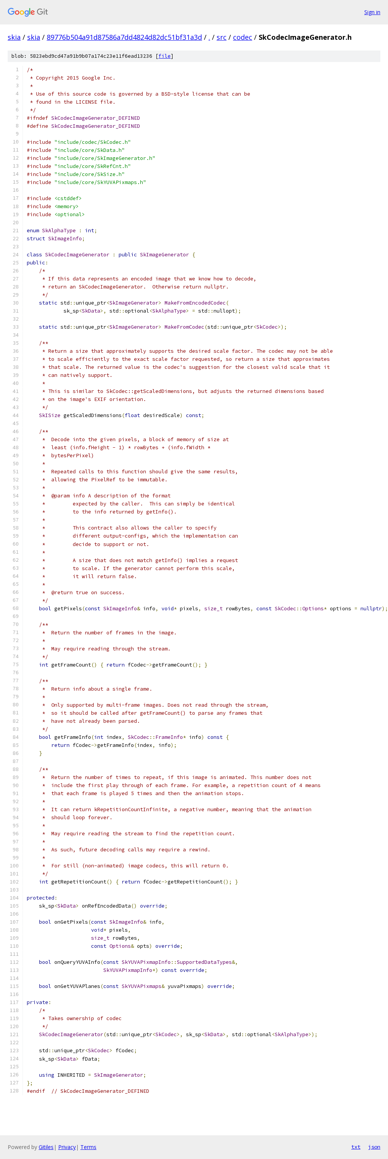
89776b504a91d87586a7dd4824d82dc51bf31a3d (124, 37)
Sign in (372, 12)
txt (355, 1146)
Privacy (67, 1147)
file (164, 56)
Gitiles (46, 1147)
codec (242, 37)
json (374, 1146)
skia (14, 37)
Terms (88, 1147)
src (222, 37)
